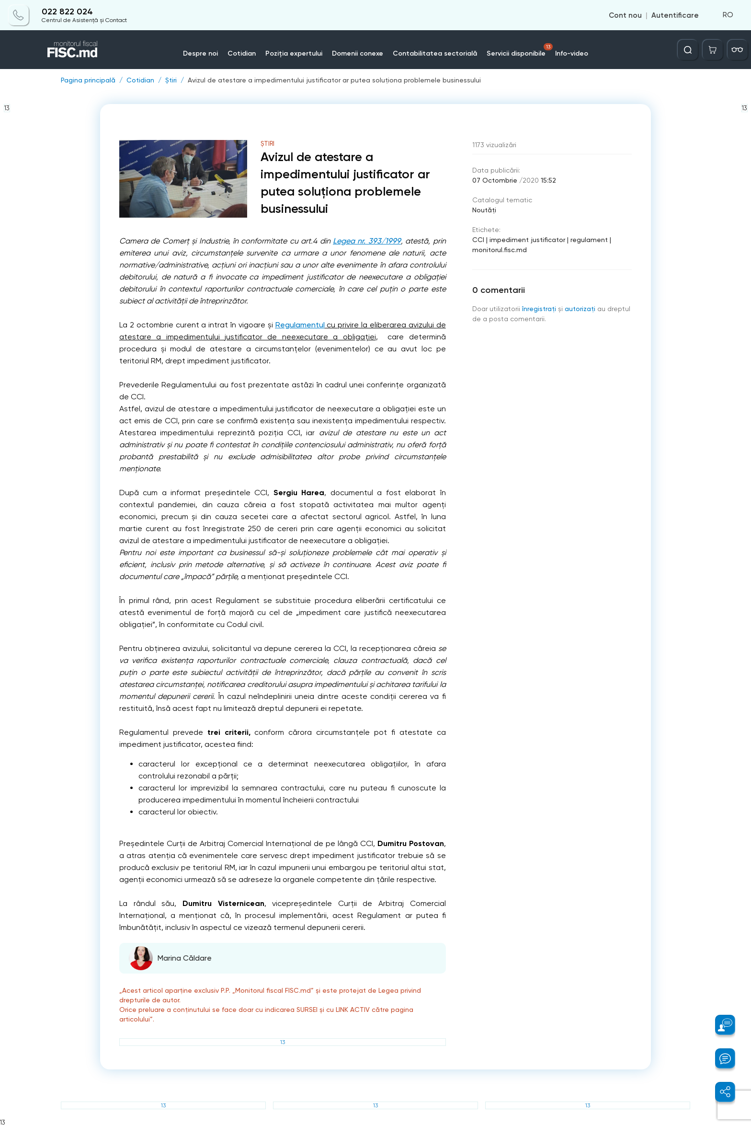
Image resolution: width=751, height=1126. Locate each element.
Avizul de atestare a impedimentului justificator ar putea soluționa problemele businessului (334, 80)
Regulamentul (300, 324)
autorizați (580, 309)
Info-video (571, 53)
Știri (171, 80)
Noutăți (484, 210)
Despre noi (200, 53)
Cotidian (242, 53)
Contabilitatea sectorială (435, 53)
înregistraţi (539, 309)
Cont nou (625, 15)
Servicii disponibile (520, 50)
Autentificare (675, 15)
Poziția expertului (293, 53)
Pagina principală (88, 80)
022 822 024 (67, 12)
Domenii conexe (357, 53)
